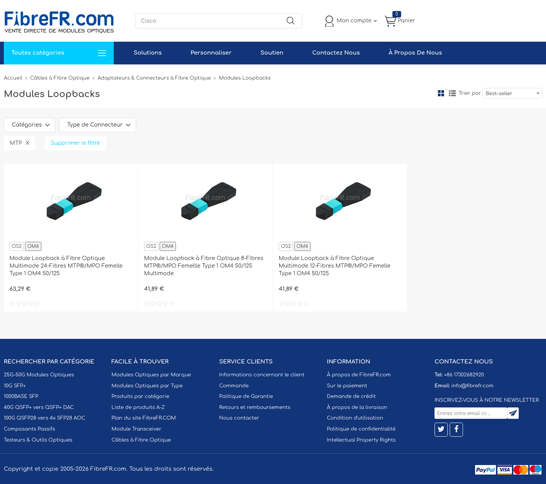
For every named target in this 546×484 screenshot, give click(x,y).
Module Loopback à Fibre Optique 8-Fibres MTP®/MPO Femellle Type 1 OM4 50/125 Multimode (203, 265)
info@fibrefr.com (472, 385)
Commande (234, 385)
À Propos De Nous (415, 53)
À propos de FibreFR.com (359, 374)
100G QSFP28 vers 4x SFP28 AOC (44, 418)
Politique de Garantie (246, 396)
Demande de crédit (351, 396)
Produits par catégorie (140, 396)
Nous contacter (239, 418)
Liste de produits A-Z (138, 407)
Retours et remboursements (254, 407)
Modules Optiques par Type (147, 385)
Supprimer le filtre (75, 143)
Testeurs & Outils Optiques (38, 440)
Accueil (13, 78)
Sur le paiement (347, 385)
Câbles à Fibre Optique (60, 78)
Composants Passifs (29, 429)
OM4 (33, 246)
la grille (441, 93)
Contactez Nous (335, 53)
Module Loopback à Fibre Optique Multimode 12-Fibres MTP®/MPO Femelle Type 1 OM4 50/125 (335, 265)
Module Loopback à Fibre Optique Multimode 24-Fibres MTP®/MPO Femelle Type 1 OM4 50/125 (65, 265)
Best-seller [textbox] (499, 93)
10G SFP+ (15, 385)
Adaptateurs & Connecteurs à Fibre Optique (154, 78)
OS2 (17, 246)
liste (452, 93)
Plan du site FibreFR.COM (143, 418)
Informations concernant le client (261, 374)
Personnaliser (210, 53)
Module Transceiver (136, 429)
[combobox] (512, 93)
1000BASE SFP (21, 396)
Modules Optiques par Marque (151, 374)
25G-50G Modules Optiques (39, 374)
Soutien (272, 53)
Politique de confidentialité (361, 429)
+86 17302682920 (464, 374)
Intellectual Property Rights (361, 440)
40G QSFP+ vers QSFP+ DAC (39, 407)
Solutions (147, 53)
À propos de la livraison (357, 407)
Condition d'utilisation (355, 418)
